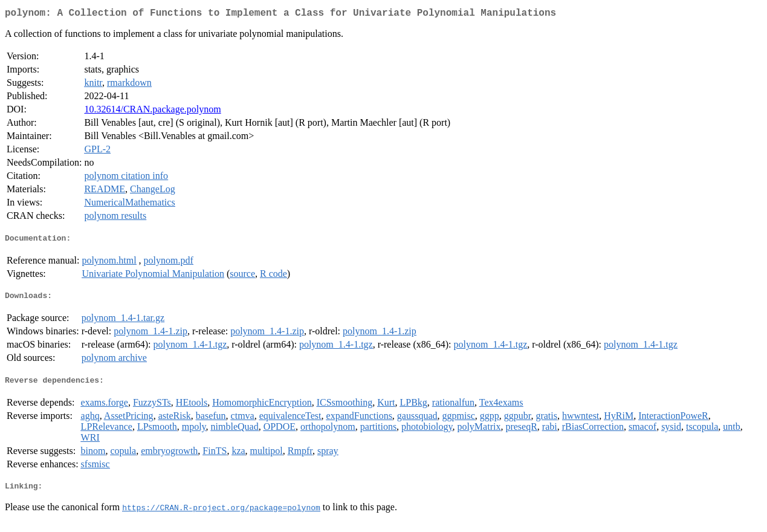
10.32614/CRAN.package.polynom (152, 111)
